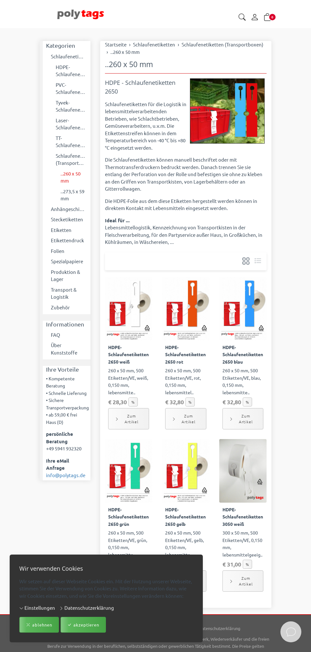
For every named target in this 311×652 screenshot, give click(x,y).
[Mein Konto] (254, 17)
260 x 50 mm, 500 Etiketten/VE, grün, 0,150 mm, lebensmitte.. (127, 543)
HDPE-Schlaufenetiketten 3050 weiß (242, 517)
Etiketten (61, 230)
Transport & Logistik (64, 293)
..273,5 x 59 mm (72, 195)
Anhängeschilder (69, 209)
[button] (242, 18)
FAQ (55, 335)
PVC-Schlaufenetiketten (71, 88)
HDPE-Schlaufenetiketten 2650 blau (242, 354)
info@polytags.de (65, 475)
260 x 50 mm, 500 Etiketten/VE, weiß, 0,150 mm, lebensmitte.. (128, 381)
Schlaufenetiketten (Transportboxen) (71, 159)
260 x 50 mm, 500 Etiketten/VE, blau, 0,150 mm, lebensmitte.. (241, 381)
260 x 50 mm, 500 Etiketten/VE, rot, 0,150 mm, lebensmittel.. (183, 381)
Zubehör (60, 307)
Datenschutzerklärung (86, 608)
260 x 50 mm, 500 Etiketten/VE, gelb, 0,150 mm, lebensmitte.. (184, 543)
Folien (57, 251)
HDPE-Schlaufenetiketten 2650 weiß (128, 354)
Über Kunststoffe (64, 349)
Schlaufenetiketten (69, 56)
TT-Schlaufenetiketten (71, 141)
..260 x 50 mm (129, 64)
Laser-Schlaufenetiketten (71, 124)
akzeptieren (83, 625)
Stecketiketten (67, 219)
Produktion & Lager (65, 275)
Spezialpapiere (67, 261)
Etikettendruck (67, 240)
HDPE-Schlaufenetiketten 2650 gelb (185, 517)
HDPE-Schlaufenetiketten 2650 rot (185, 354)
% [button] (133, 402)
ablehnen (39, 625)
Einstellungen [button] (37, 608)
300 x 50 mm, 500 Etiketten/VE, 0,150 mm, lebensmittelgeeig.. (242, 543)
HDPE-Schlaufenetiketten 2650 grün (128, 517)
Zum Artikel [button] (126, 418)
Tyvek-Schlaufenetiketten (71, 106)
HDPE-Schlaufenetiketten (71, 70)
